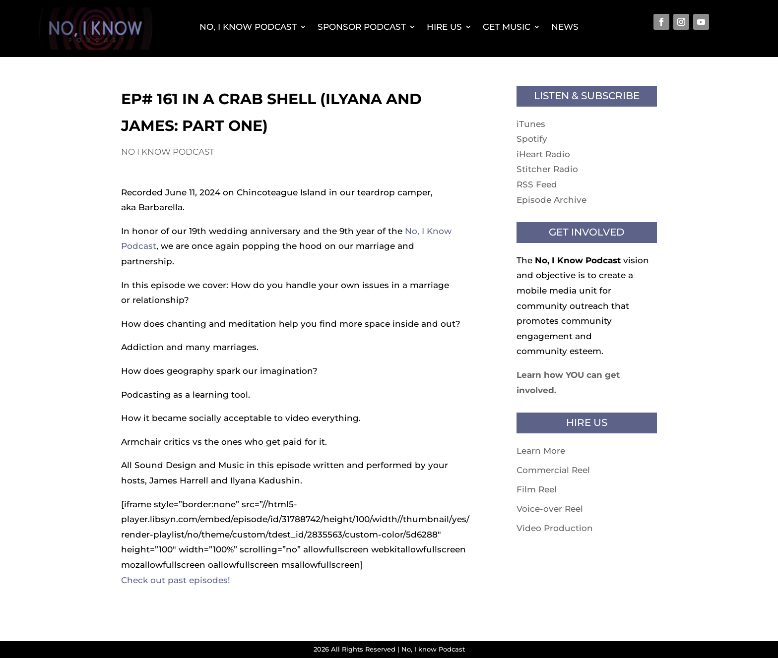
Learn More (541, 451)
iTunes (531, 124)
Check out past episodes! (175, 580)
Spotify (532, 139)
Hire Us (444, 27)
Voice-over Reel (550, 509)
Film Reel (537, 489)
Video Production (555, 528)
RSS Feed (537, 184)
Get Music (506, 27)
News (565, 27)
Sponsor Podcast (362, 27)
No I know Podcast (167, 152)
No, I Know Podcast (248, 27)
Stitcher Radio (547, 169)
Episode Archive (551, 200)
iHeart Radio (543, 154)
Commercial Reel (553, 470)
